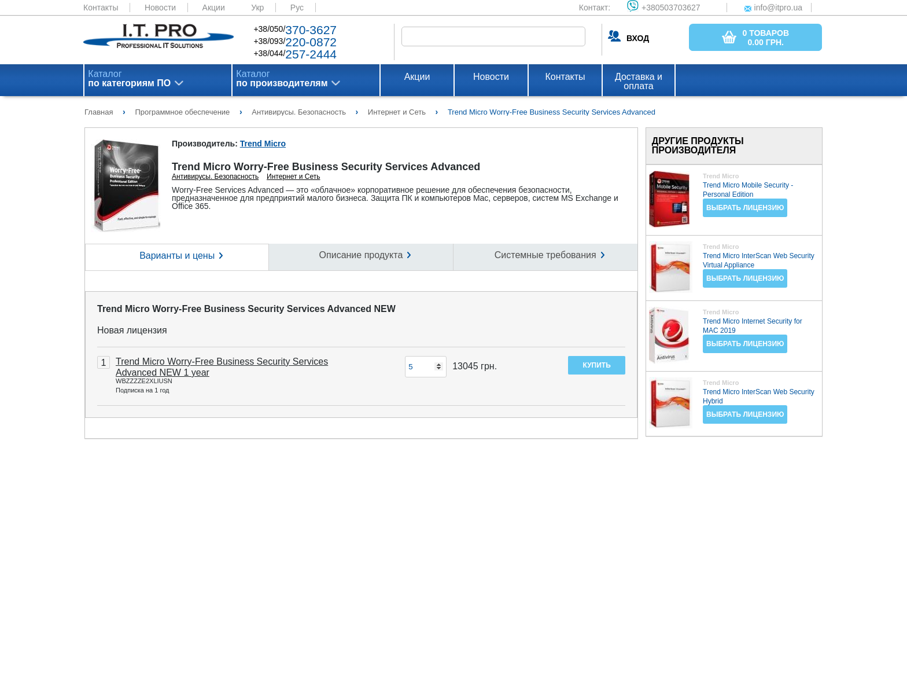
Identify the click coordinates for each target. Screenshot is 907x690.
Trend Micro (263, 143)
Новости (160, 7)
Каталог (129, 78)
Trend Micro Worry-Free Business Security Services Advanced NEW (246, 309)
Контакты (100, 7)
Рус (297, 7)
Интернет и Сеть (293, 176)
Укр (257, 7)
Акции (213, 7)
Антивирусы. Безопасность (215, 176)
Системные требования (545, 255)
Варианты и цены (177, 255)
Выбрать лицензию (745, 208)
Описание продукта (361, 255)
